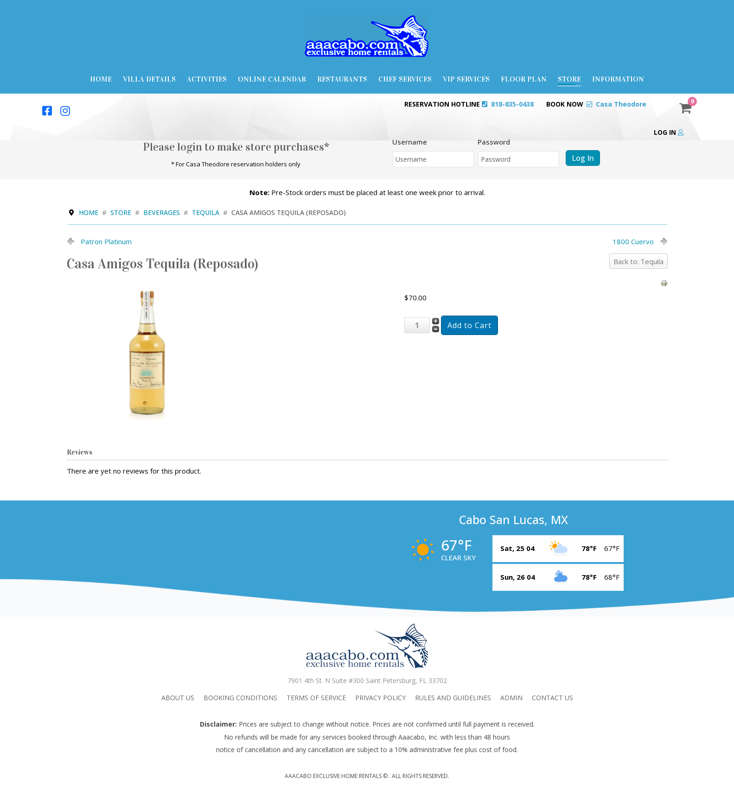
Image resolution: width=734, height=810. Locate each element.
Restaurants (342, 79)
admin (511, 697)
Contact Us (552, 697)
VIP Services (466, 79)
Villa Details (149, 79)
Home (101, 79)
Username (409, 141)
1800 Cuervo (633, 241)
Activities (207, 79)
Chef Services (405, 79)
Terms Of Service (316, 697)
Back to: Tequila (638, 261)
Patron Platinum (106, 241)
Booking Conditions (240, 697)
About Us (177, 697)
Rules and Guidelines (453, 697)
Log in (668, 132)
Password (494, 141)
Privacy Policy (380, 697)
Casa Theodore (621, 104)
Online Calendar (272, 79)
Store (569, 79)
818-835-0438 (512, 104)
